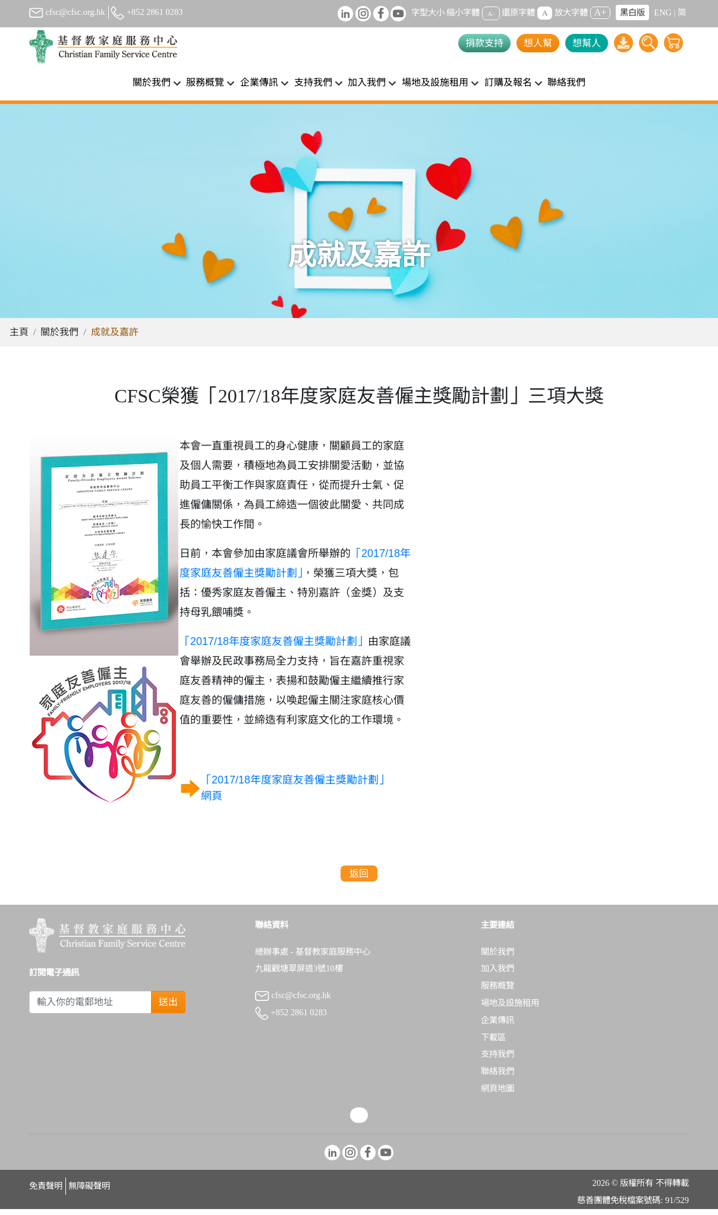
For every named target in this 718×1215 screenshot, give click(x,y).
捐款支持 (484, 43)
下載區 (493, 1043)
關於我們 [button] (152, 82)
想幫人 (586, 43)
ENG (663, 12)
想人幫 (538, 43)
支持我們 (497, 1060)
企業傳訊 (497, 1026)
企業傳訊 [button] (259, 82)
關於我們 (59, 338)
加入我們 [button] (367, 82)
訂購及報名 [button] (508, 82)
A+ (600, 12)
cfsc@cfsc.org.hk (67, 12)
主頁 (19, 338)
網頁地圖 (497, 1094)
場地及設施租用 (510, 1008)
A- (491, 13)
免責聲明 (45, 1192)
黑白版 (632, 12)
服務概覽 (497, 991)
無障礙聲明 (89, 1192)
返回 (359, 879)
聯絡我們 (566, 82)
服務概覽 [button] (205, 82)
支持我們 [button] (313, 82)
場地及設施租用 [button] (435, 82)
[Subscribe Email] (90, 1008)
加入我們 (497, 974)
